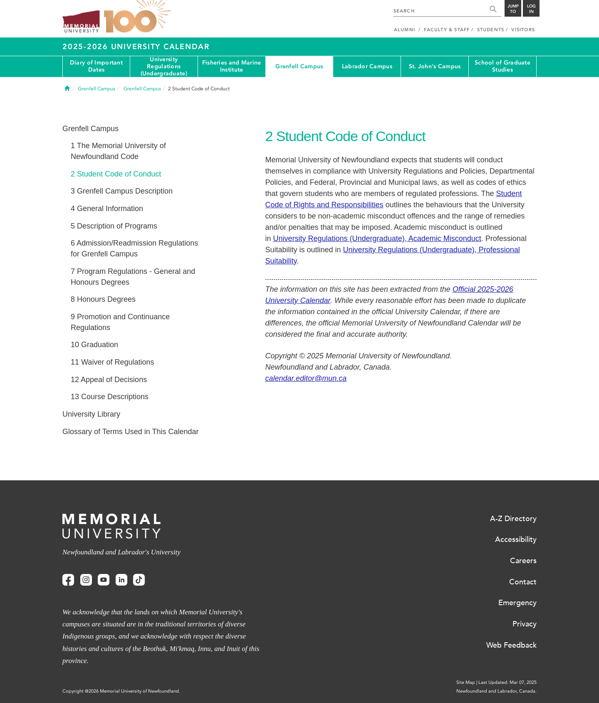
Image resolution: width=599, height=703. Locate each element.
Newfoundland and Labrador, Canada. (496, 691)
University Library (91, 414)
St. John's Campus (435, 66)
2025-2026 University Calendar (136, 46)
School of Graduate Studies (502, 66)
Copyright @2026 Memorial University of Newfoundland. (121, 691)
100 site (137, 16)
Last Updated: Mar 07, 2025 (507, 682)
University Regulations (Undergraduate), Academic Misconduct (377, 238)
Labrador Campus (367, 66)
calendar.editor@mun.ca (306, 378)
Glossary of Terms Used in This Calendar (130, 431)
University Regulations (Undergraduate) (164, 66)
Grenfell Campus (299, 66)
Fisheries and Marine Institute (231, 66)
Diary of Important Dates (96, 66)
